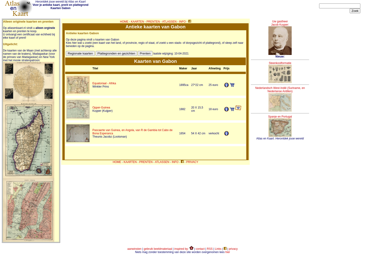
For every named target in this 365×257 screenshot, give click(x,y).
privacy (233, 248)
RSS (210, 248)
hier (227, 252)
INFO (182, 21)
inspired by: (183, 248)
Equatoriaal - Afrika (104, 83)
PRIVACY (192, 162)
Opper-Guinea (101, 107)
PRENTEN (153, 21)
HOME (124, 21)
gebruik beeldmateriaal (158, 248)
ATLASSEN (169, 21)
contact (200, 248)
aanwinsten (134, 248)
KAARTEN (137, 21)
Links (218, 248)
